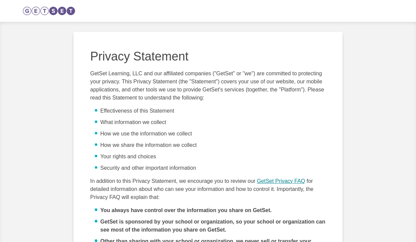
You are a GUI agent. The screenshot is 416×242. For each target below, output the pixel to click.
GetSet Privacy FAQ (281, 181)
